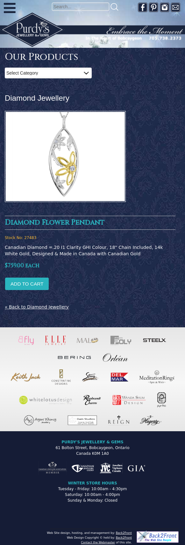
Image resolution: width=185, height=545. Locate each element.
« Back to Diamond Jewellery (37, 306)
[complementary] (139, 510)
